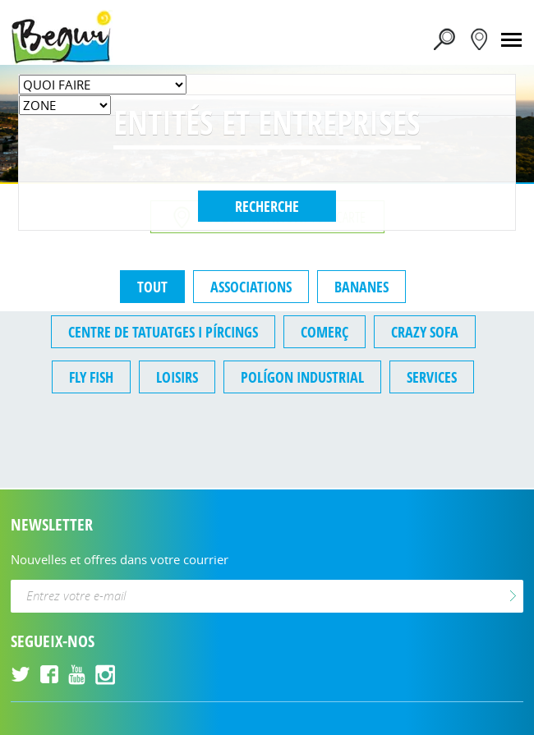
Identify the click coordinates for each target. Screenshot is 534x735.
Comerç (324, 332)
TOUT (152, 286)
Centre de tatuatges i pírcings (163, 332)
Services (432, 377)
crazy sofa (424, 332)
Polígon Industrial (302, 377)
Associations (251, 286)
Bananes (361, 286)
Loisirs (177, 377)
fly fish (91, 377)
